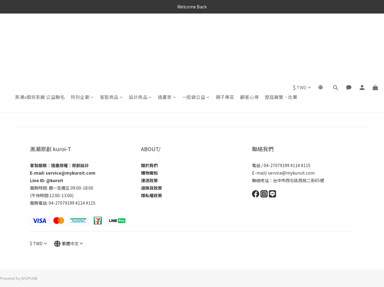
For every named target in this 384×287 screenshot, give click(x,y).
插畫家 (167, 29)
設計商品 (140, 29)
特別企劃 (82, 29)
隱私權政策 (151, 195)
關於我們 (149, 165)
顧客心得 (249, 29)
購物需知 (149, 173)
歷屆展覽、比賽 (281, 29)
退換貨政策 (151, 188)
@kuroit (54, 180)
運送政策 (149, 180)
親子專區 (225, 29)
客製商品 (111, 29)
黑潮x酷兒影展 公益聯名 (40, 29)
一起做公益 (196, 29)
